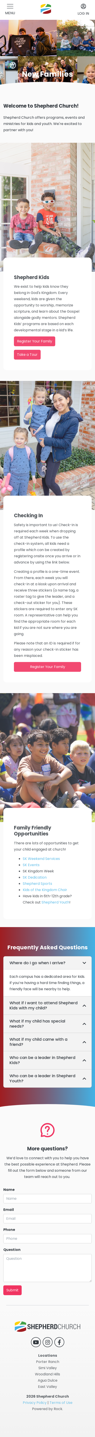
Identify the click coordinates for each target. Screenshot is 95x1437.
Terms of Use (60, 1402)
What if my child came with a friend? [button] (38, 1041)
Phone (9, 1244)
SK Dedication (35, 893)
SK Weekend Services (41, 875)
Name (9, 1204)
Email (8, 1224)
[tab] (47, 963)
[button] (10, 10)
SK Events (31, 881)
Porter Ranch (47, 1361)
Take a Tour (27, 371)
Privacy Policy (35, 1402)
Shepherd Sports (37, 900)
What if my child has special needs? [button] (37, 1023)
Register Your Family (34, 357)
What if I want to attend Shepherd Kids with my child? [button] (44, 1005)
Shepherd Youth (55, 918)
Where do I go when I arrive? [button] (37, 963)
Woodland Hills (47, 1374)
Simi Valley (47, 1368)
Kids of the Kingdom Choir (45, 906)
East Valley (47, 1386)
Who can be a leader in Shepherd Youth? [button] (42, 1078)
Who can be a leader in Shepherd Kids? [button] (42, 1060)
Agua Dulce (47, 1380)
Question (12, 1264)
